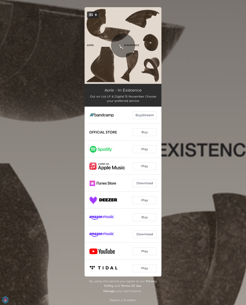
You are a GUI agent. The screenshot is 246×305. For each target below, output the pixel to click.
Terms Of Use (131, 286)
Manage (109, 291)
